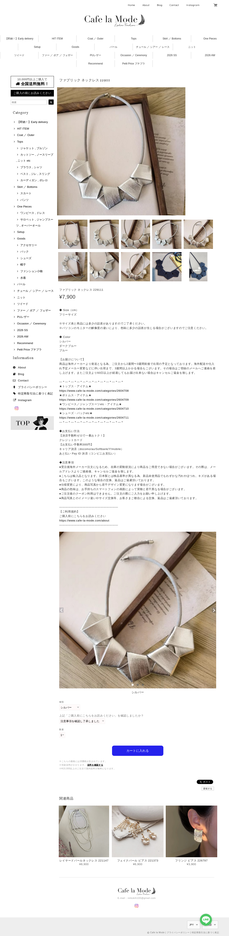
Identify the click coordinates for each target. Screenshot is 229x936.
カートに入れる (137, 750)
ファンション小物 (31, 271)
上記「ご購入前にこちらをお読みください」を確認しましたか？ (101, 715)
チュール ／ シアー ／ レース (153, 46)
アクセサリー (28, 245)
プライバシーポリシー (32, 387)
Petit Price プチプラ (133, 63)
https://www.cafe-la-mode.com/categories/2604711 (94, 417)
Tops (133, 38)
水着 (23, 277)
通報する (207, 788)
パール (113, 46)
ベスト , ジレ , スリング (35, 173)
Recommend (95, 63)
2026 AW (210, 55)
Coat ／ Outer (95, 38)
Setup (37, 46)
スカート (25, 193)
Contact (174, 5)
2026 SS (172, 55)
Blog (160, 5)
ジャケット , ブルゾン (34, 148)
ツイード (19, 55)
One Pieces (210, 38)
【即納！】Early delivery (19, 38)
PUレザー (95, 55)
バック (24, 251)
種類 (61, 702)
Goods (75, 46)
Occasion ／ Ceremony (133, 55)
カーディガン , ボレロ (34, 180)
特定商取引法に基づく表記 (35, 393)
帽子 (23, 264)
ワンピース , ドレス (32, 213)
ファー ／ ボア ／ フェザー (57, 55)
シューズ (25, 258)
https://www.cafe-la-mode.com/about (84, 520)
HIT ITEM (57, 38)
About (146, 5)
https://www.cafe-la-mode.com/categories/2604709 (94, 399)
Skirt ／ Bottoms (172, 38)
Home (131, 5)
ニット (192, 46)
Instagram (192, 5)
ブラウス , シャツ (31, 167)
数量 (61, 729)
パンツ (24, 200)
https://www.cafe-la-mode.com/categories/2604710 (94, 408)
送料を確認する (95, 765)
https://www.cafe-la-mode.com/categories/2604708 (94, 390)
